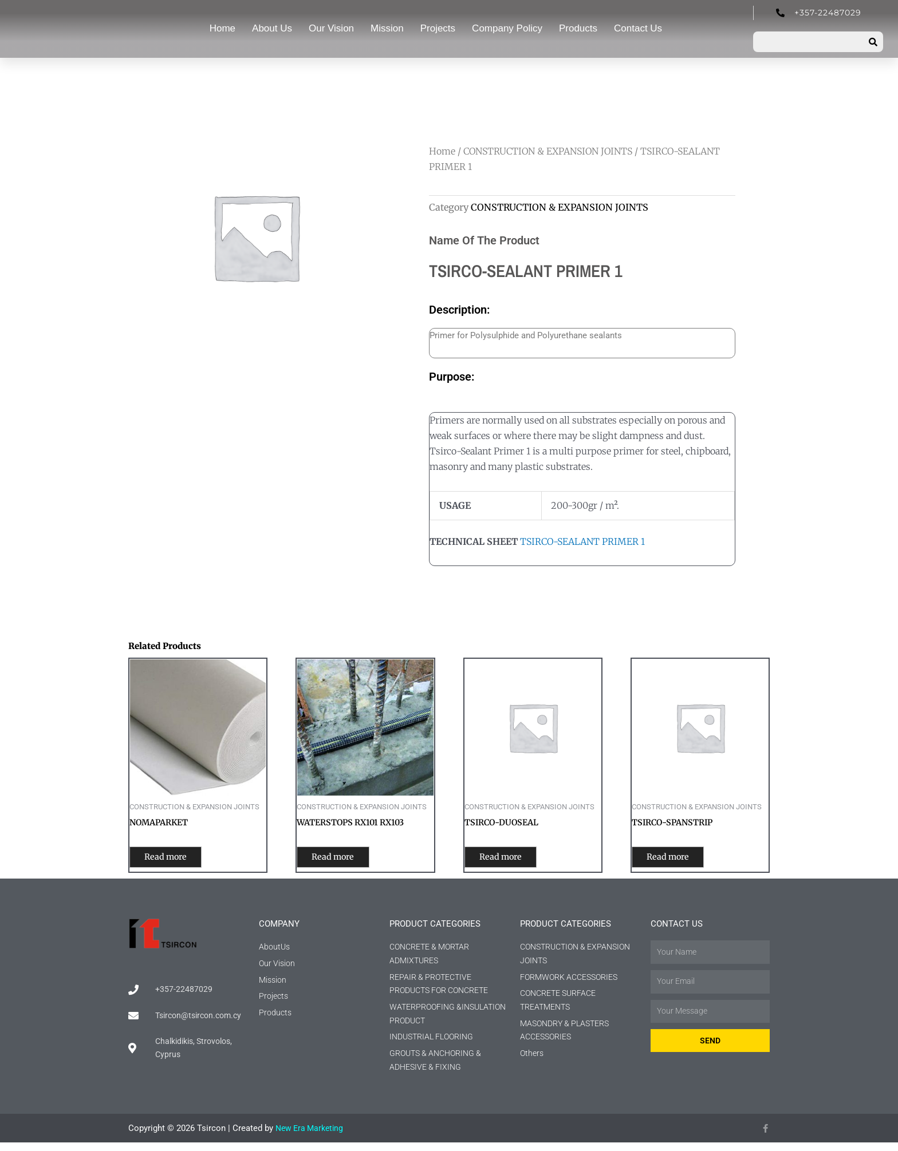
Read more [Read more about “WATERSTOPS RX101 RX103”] (342, 858)
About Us (272, 28)
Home (222, 28)
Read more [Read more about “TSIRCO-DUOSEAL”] (510, 858)
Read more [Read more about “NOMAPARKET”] (175, 858)
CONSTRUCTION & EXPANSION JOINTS (547, 151)
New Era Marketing (311, 1137)
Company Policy (507, 28)
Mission (387, 28)
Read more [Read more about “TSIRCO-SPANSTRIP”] (677, 858)
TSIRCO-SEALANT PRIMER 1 (582, 541)
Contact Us (638, 28)
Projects (437, 28)
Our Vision (331, 28)
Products (578, 28)
